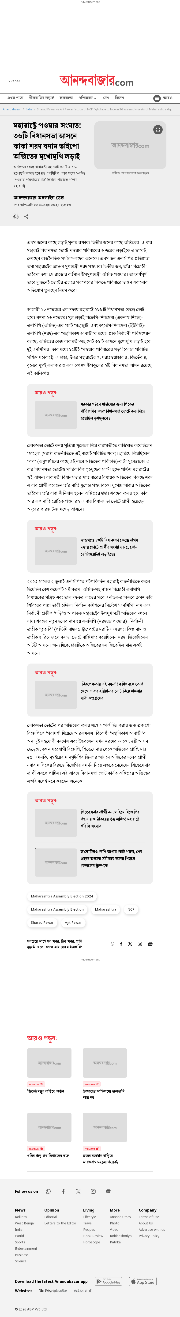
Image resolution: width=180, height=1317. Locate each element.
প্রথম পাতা (15, 98)
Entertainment (26, 1248)
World (19, 1236)
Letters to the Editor (60, 1223)
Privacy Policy (149, 1236)
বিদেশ (119, 98)
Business (22, 1255)
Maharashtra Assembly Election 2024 (62, 896)
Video (114, 1229)
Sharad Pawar (42, 922)
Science (20, 1261)
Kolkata (21, 1217)
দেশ (106, 98)
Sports (20, 1242)
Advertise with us (152, 1229)
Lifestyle (89, 1217)
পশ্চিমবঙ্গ (88, 98)
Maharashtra (105, 909)
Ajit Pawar (73, 922)
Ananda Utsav (120, 1217)
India (29, 109)
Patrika (115, 1242)
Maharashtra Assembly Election (57, 909)
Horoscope (91, 1242)
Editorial (50, 1217)
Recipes (89, 1229)
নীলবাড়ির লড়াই (41, 98)
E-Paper (14, 81)
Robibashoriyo (121, 1236)
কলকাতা (66, 98)
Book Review (93, 1236)
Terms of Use (149, 1217)
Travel (87, 1223)
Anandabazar (12, 109)
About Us (146, 1223)
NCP (131, 909)
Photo (115, 1223)
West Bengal (24, 1223)
